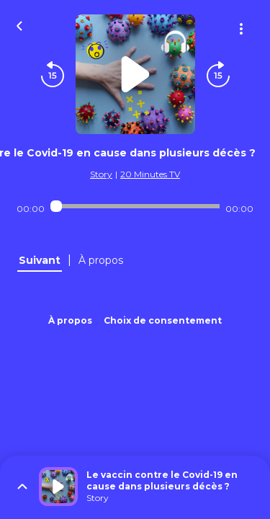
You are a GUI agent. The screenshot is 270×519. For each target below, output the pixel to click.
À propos (70, 320)
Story (101, 174)
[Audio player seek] (135, 206)
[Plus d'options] (241, 28)
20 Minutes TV (150, 174)
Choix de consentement (163, 320)
